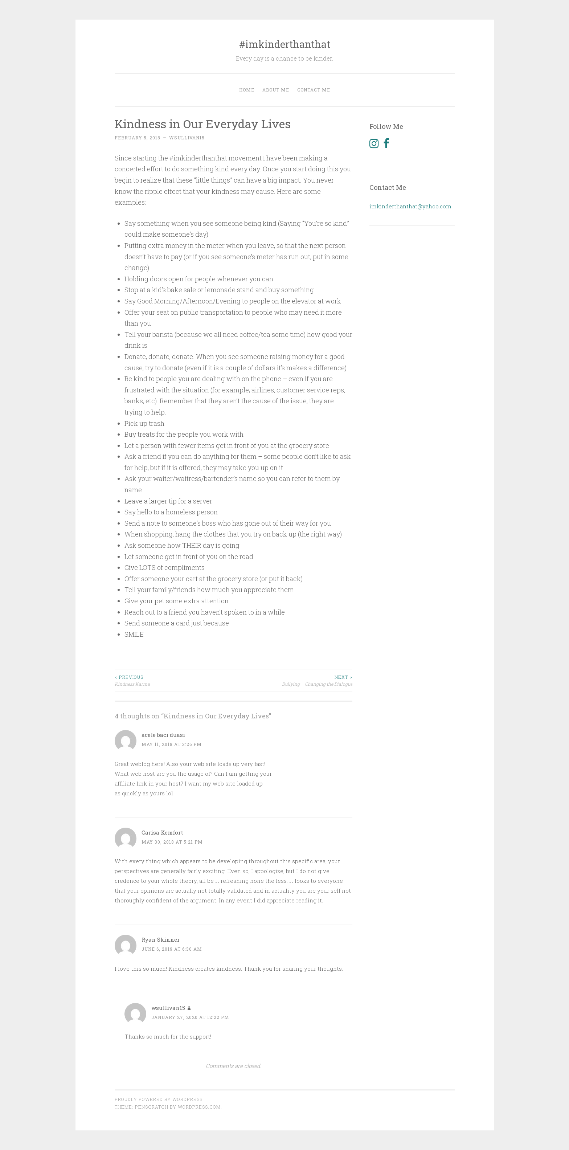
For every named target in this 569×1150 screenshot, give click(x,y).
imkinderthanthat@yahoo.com (410, 206)
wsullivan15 (187, 137)
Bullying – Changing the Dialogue (292, 680)
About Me (275, 90)
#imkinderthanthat (284, 44)
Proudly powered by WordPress (158, 1099)
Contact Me (313, 90)
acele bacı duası (163, 734)
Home (246, 90)
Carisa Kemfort (162, 832)
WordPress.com (199, 1107)
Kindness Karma (174, 680)
